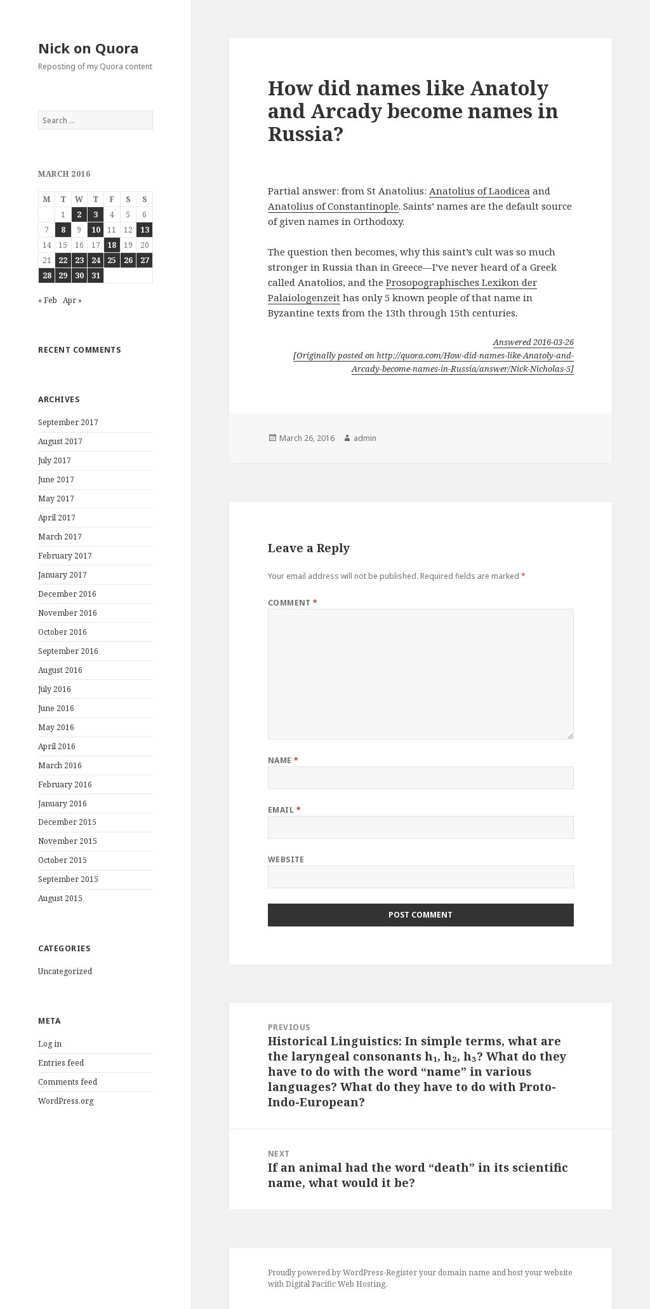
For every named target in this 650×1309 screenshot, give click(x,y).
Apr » (72, 300)
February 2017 (65, 555)
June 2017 (56, 479)
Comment (293, 602)
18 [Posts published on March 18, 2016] (111, 245)
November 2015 (67, 841)
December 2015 (67, 822)
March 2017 (60, 536)
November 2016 (67, 612)
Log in (50, 1043)
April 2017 (57, 517)
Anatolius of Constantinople (333, 206)
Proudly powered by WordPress (325, 1272)
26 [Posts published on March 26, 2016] (128, 260)
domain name (464, 1272)
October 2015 (62, 860)
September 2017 (68, 422)
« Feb (47, 300)
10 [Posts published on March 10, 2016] (95, 229)
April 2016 (57, 746)
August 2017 (60, 441)
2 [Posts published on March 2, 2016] (79, 214)
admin (365, 438)
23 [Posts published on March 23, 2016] (79, 260)
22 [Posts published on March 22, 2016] (62, 260)
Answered (533, 342)
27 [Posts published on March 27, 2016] (144, 260)
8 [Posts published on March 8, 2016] (63, 229)
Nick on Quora (88, 47)
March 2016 (60, 765)
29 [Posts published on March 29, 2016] (62, 275)
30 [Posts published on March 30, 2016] (79, 275)
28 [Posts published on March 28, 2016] (47, 275)
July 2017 (54, 460)
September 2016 (68, 651)
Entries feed (61, 1062)
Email (284, 809)
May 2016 (56, 727)
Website (286, 859)
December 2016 (67, 593)
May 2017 (56, 498)
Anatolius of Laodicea (479, 190)
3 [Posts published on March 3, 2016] (95, 214)
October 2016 (62, 632)
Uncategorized (65, 971)
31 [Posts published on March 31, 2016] (95, 275)
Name (283, 760)
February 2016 (65, 784)
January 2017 (62, 574)
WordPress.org (65, 1100)
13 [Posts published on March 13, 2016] (144, 229)
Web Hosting (361, 1283)
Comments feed (67, 1081)
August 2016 (60, 670)
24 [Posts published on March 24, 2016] (95, 260)
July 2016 (54, 689)
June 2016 (56, 708)
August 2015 (60, 898)
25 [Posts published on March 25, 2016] (111, 260)
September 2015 (68, 879)
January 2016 (62, 803)
